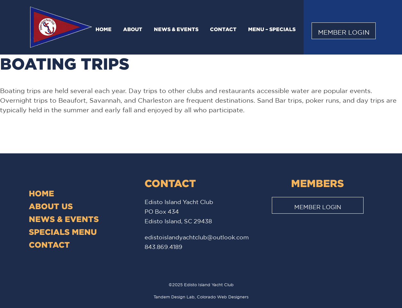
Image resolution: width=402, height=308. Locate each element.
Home (104, 29)
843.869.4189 (163, 247)
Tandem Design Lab (174, 297)
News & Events (176, 29)
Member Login (344, 32)
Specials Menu (63, 231)
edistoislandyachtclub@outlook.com (197, 237)
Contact (223, 29)
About (132, 29)
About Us (51, 206)
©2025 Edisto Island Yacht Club (201, 284)
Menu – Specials (272, 29)
